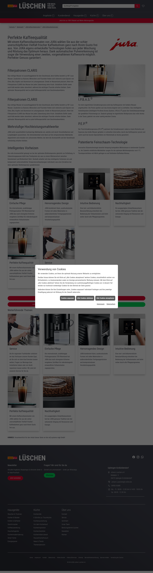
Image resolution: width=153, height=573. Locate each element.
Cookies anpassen (67, 297)
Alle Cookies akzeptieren (105, 297)
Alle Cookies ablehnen (85, 297)
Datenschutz (111, 303)
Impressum (100, 303)
